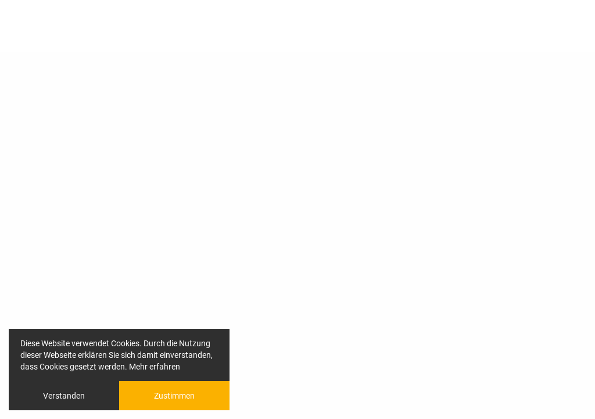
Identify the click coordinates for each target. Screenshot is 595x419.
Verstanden (64, 395)
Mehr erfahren (154, 366)
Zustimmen (174, 395)
